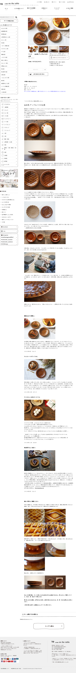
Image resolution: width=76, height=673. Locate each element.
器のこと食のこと (6, 194)
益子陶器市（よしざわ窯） (8, 214)
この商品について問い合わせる (56, 65)
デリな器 (3, 51)
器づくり (4, 212)
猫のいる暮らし (4, 60)
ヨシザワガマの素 (6, 207)
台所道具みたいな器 (5, 37)
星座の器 (3, 89)
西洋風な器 (3, 34)
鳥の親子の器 (4, 71)
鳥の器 (2, 69)
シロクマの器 (4, 57)
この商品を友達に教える (54, 63)
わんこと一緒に (4, 63)
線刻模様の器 (4, 31)
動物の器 (3, 54)
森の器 (2, 80)
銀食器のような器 (5, 83)
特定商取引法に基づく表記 (16, 668)
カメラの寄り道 (5, 202)
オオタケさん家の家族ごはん (8, 199)
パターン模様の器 (5, 45)
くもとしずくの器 (5, 77)
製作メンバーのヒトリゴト (8, 219)
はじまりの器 (4, 28)
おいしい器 (3, 40)
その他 (3, 222)
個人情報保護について (5, 668)
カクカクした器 (4, 48)
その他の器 (3, 92)
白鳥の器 (3, 74)
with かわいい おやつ (6, 217)
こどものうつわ (5, 197)
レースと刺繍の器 (5, 86)
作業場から (4, 209)
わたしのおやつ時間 (6, 204)
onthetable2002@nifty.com (59, 648)
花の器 (2, 42)
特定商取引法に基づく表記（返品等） (57, 62)
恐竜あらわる (4, 66)
